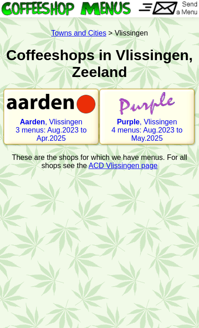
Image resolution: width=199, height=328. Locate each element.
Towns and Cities (78, 33)
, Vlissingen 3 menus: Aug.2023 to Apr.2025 (51, 117)
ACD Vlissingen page (123, 165)
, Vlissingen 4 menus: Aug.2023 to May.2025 (147, 117)
